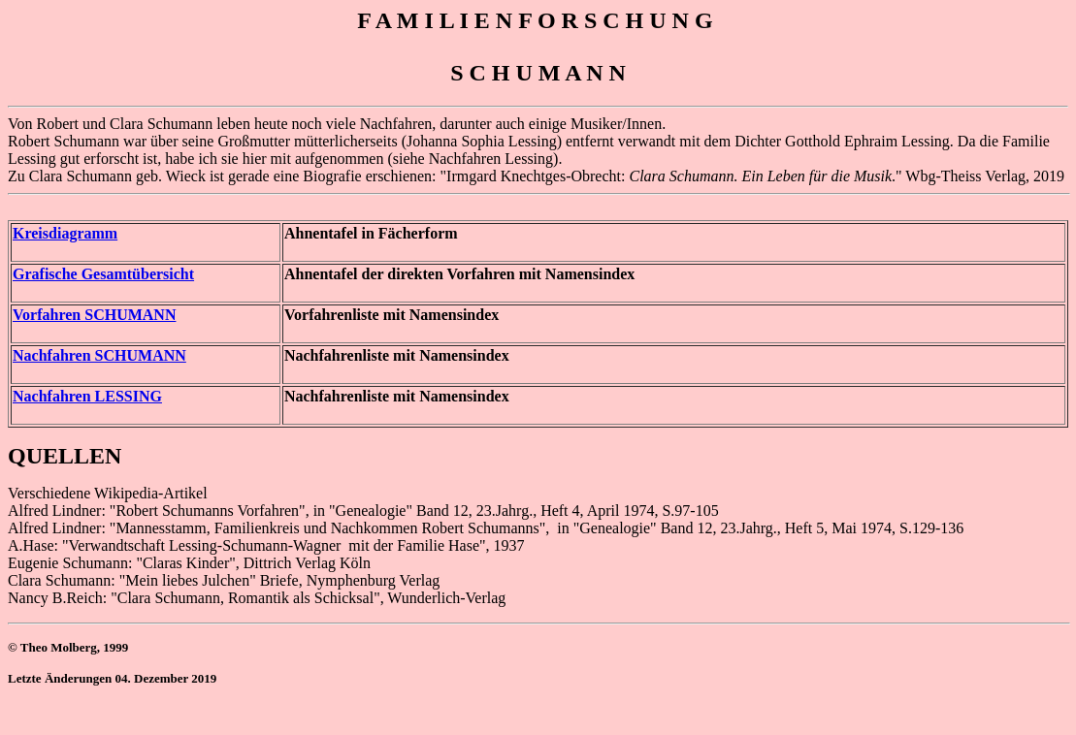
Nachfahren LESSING (87, 396)
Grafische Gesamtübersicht (103, 274)
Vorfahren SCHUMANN (94, 314)
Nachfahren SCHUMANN (99, 355)
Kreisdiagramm (65, 233)
